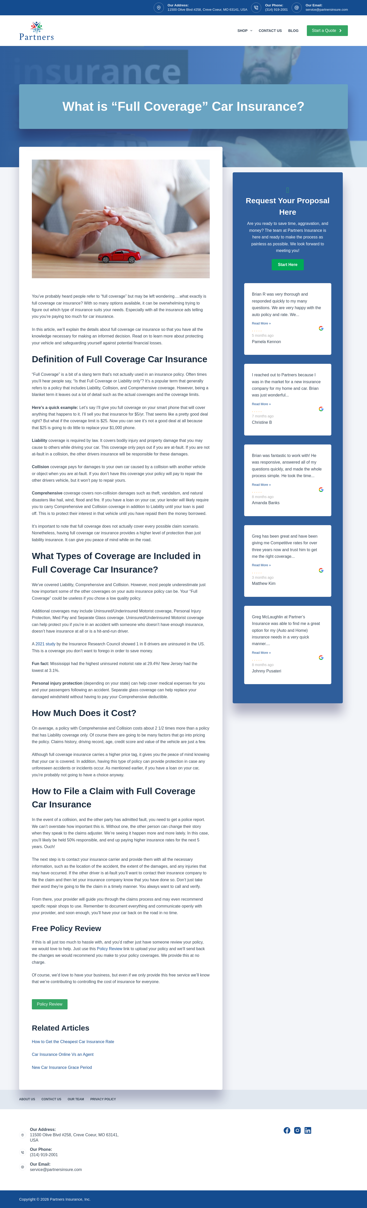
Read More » (261, 323)
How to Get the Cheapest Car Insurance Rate (73, 1042)
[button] (288, 264)
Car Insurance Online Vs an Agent (63, 1054)
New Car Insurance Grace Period (62, 1067)
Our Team (76, 1099)
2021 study (45, 644)
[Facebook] (287, 1130)
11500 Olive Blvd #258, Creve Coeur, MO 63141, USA (207, 9)
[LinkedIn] (308, 1130)
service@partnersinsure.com (327, 9)
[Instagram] (297, 1130)
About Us (27, 1099)
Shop (246, 31)
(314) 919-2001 (276, 9)
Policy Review (109, 949)
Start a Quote (327, 30)
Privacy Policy (103, 1099)
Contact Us (270, 31)
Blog (293, 31)
